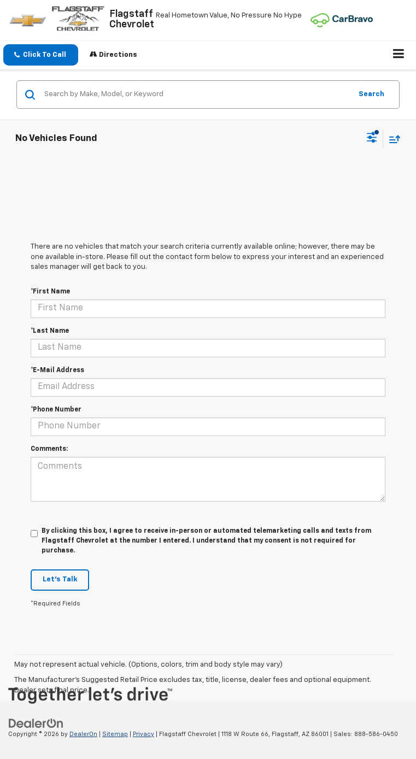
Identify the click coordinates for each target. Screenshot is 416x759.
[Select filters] (372, 139)
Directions (113, 54)
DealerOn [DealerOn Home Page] (83, 734)
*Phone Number (56, 410)
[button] (40, 55)
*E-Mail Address (57, 370)
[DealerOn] (36, 723)
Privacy (143, 734)
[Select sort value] (392, 139)
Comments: (49, 449)
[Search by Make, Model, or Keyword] (196, 94)
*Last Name (50, 331)
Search (371, 94)
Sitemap (115, 734)
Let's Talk (60, 579)
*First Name (50, 292)
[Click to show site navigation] (399, 55)
